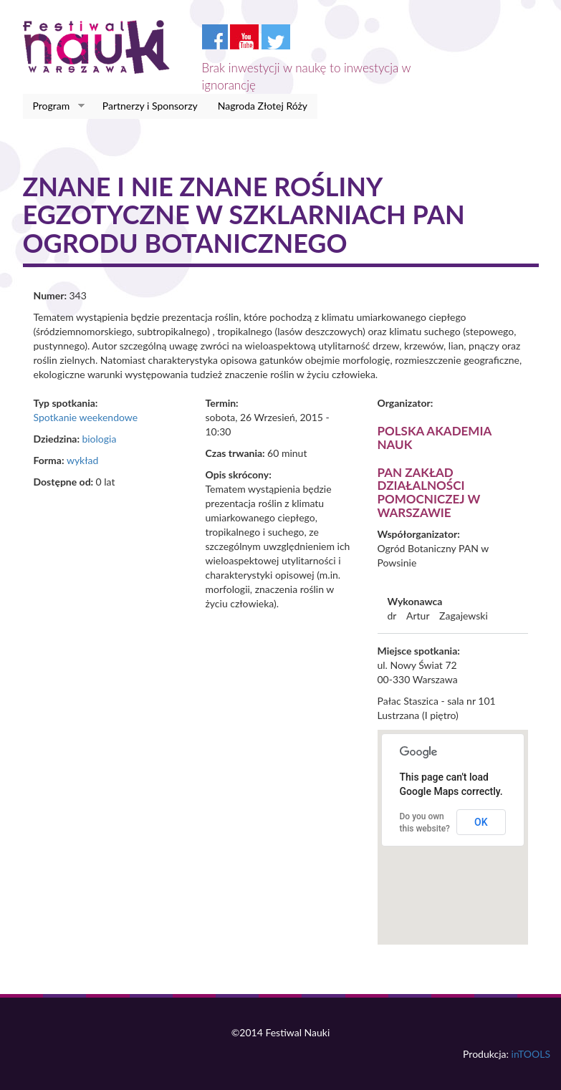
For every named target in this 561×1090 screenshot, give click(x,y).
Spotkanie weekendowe (86, 417)
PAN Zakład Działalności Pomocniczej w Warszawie (429, 492)
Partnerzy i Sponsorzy (150, 106)
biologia (99, 439)
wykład (82, 460)
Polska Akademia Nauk (435, 437)
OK (481, 822)
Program (54, 106)
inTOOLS (531, 1054)
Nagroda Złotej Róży (262, 106)
